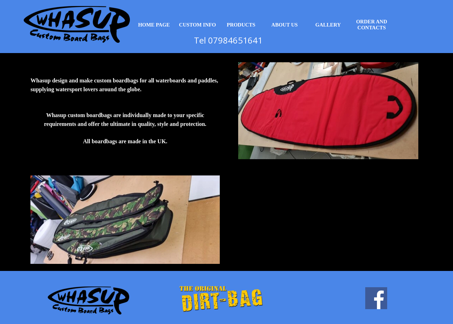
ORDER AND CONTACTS (371, 24)
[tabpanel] (125, 111)
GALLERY (328, 25)
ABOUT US (284, 25)
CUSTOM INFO (197, 25)
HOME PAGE (154, 25)
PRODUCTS (241, 25)
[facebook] (376, 298)
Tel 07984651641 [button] (228, 40)
